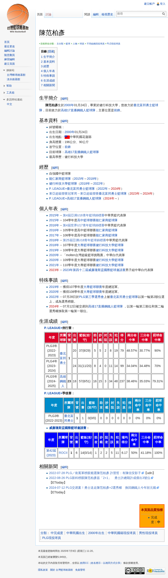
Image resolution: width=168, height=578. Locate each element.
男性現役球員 (148, 533)
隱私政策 (43, 569)
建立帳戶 (149, 3)
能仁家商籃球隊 (60, 178)
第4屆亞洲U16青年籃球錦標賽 (83, 215)
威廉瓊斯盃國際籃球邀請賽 (67, 428)
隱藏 (51, 51)
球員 (82, 43)
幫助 (9, 85)
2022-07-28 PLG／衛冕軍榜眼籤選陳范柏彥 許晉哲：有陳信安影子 (95, 473)
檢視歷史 (107, 14)
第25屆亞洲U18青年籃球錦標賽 (84, 240)
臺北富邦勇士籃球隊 (81, 188)
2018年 (92, 178)
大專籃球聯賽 (86, 245)
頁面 (40, 14)
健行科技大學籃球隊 (63, 183)
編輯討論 (9, 50)
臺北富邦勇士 (63, 358)
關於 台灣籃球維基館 (61, 569)
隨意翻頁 (9, 55)
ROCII (63, 452)
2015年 (79, 178)
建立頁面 (9, 63)
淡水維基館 (13, 79)
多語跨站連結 (14, 99)
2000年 (69, 105)
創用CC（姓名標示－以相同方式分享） (101, 563)
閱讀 (87, 14)
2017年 (54, 235)
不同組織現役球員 (95, 43)
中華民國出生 (75, 533)
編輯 (64, 98)
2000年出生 (96, 533)
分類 (44, 533)
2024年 (116, 188)
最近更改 (9, 46)
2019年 (54, 250)
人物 (75, 43)
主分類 (60, 43)
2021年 (54, 265)
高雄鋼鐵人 (63, 381)
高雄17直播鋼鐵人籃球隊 (78, 110)
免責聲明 (80, 569)
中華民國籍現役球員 (122, 533)
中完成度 (57, 533)
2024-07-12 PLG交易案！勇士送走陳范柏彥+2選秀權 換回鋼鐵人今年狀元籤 (102, 487)
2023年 (135, 193)
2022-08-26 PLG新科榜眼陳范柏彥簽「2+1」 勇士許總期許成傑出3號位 (99, 478)
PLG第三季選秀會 (91, 297)
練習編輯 (9, 59)
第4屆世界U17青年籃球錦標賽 (83, 225)
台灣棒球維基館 (16, 74)
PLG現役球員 (113, 43)
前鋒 (117, 110)
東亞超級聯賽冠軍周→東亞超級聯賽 (74, 193)
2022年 (98, 183)
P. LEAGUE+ (58, 188)
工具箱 (10, 92)
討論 (48, 14)
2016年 (54, 225)
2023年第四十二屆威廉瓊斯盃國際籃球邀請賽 (94, 270)
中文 (9, 104)
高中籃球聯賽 (86, 220)
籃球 (68, 43)
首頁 (7, 42)
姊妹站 (10, 70)
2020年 (54, 255)
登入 (162, 3)
